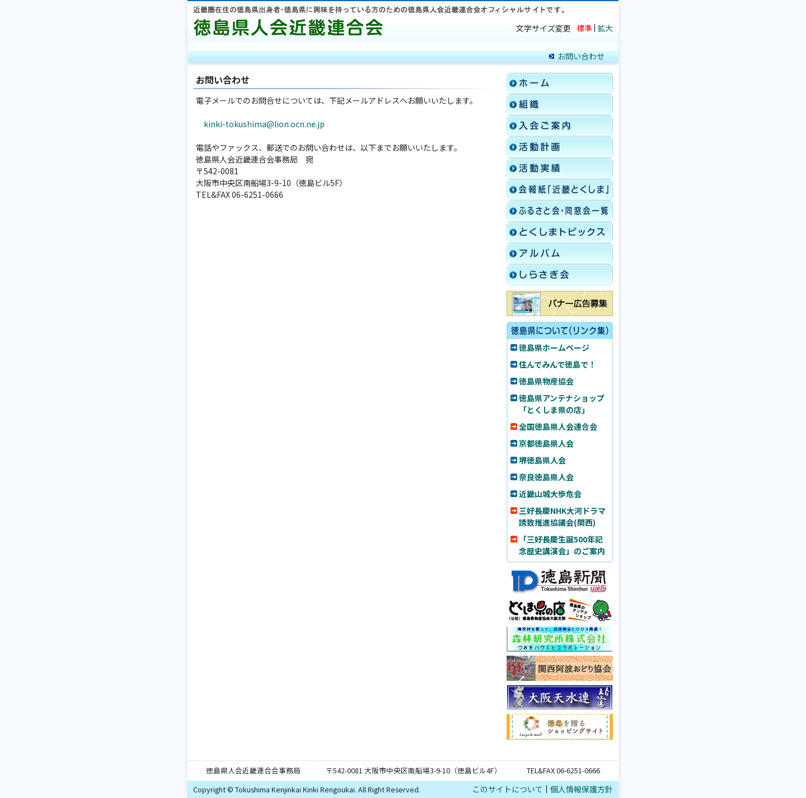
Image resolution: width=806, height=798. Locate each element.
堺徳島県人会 (542, 460)
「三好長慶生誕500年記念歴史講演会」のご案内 (562, 544)
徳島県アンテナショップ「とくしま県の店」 (561, 403)
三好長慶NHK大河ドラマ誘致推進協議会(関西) (562, 516)
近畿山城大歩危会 (550, 493)
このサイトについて (507, 789)
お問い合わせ (580, 56)
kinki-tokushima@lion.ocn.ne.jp (264, 123)
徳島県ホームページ (554, 347)
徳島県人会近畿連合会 (291, 27)
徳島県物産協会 (546, 381)
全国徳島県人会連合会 (558, 426)
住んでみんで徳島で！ (557, 364)
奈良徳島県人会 (546, 476)
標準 (584, 28)
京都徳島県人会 (546, 443)
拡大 (605, 28)
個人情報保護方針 (581, 789)
